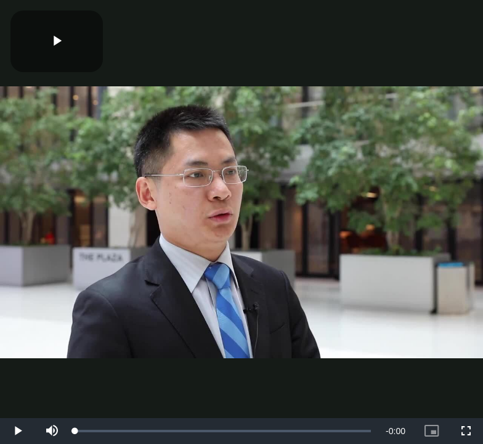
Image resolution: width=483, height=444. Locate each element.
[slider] (223, 431)
